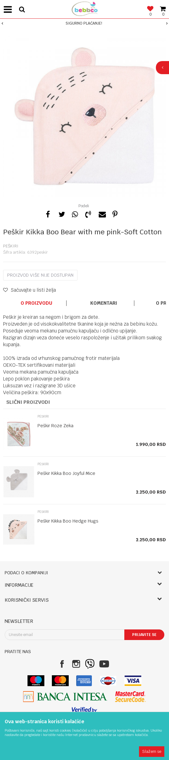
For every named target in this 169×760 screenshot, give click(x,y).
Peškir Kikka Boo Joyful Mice (66, 473)
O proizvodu (36, 303)
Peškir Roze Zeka (55, 425)
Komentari (103, 303)
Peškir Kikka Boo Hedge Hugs (67, 521)
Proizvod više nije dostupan (40, 275)
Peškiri (10, 246)
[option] (84, 23)
